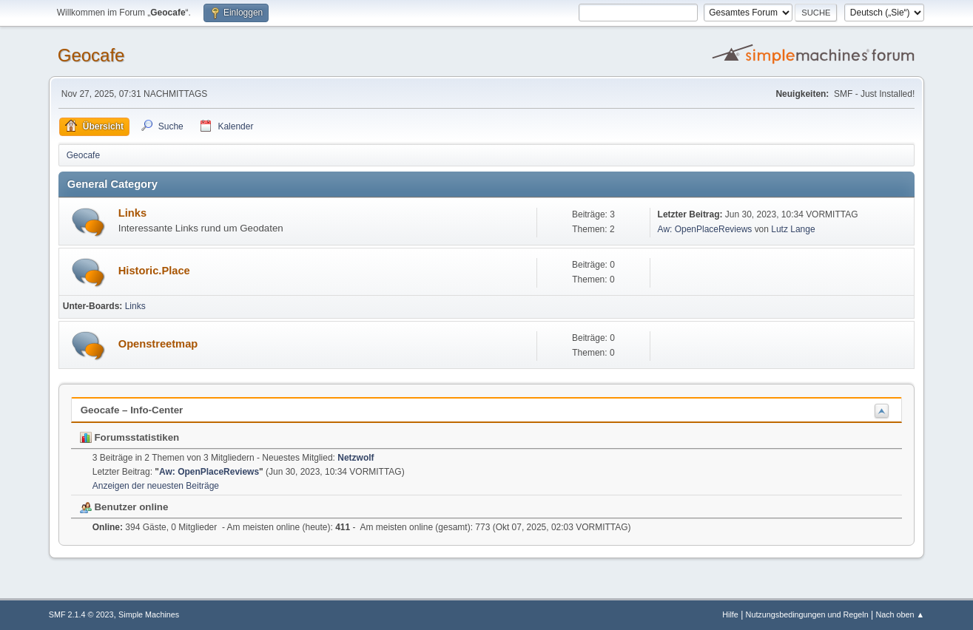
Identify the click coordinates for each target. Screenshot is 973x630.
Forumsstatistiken (130, 437)
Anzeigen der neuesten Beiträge (155, 486)
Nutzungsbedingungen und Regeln (807, 614)
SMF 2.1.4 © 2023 (81, 614)
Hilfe (730, 614)
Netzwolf (355, 458)
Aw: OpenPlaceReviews (705, 229)
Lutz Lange (793, 229)
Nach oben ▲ (899, 614)
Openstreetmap (158, 344)
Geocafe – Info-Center (132, 410)
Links (132, 213)
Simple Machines (148, 614)
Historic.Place (154, 271)
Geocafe (91, 55)
